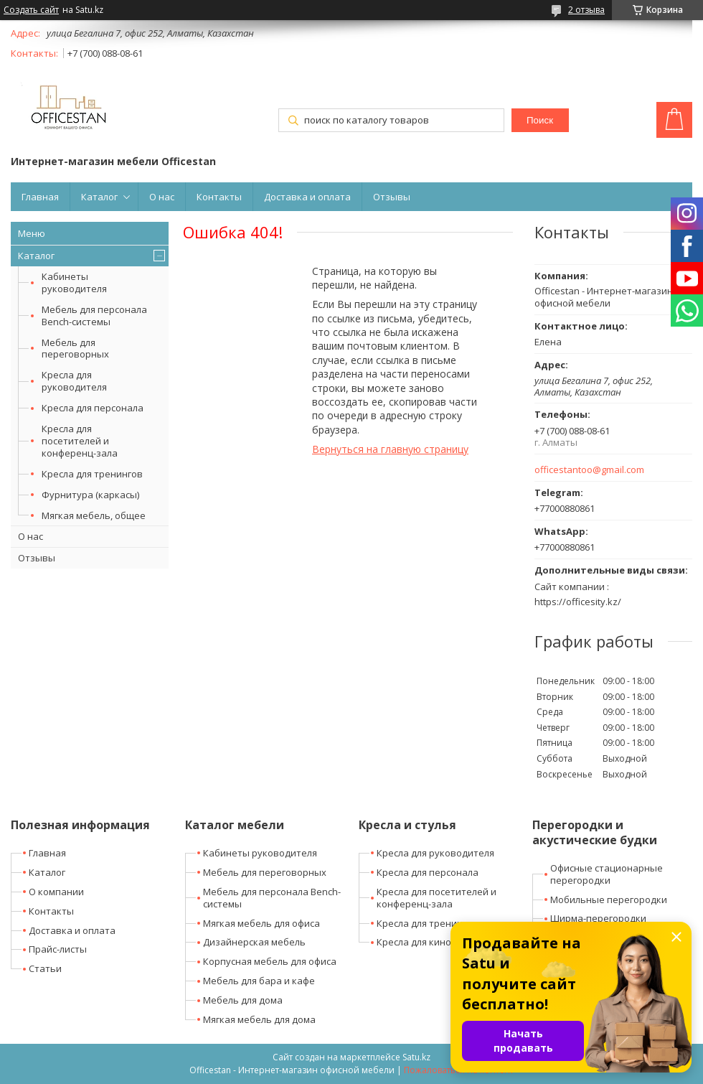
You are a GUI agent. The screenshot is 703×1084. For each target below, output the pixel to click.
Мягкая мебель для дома (259, 1019)
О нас (161, 196)
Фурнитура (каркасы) (90, 494)
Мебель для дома (243, 1000)
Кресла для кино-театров (435, 941)
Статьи (45, 968)
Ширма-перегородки (598, 918)
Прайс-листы (58, 949)
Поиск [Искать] (540, 120)
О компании (56, 891)
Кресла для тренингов (92, 473)
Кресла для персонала (92, 407)
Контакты (219, 196)
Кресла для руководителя (74, 380)
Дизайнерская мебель (254, 941)
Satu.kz (416, 1057)
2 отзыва (586, 10)
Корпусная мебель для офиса (269, 961)
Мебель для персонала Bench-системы (94, 315)
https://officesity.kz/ (577, 601)
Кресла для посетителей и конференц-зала (80, 440)
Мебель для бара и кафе (259, 980)
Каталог (99, 196)
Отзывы (391, 196)
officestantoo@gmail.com (589, 470)
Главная (40, 196)
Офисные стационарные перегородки (606, 874)
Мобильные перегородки (608, 899)
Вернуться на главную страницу (390, 449)
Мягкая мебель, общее (94, 515)
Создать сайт (31, 10)
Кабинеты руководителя (74, 282)
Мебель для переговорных (75, 348)
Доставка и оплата (307, 196)
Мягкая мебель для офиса (261, 923)
